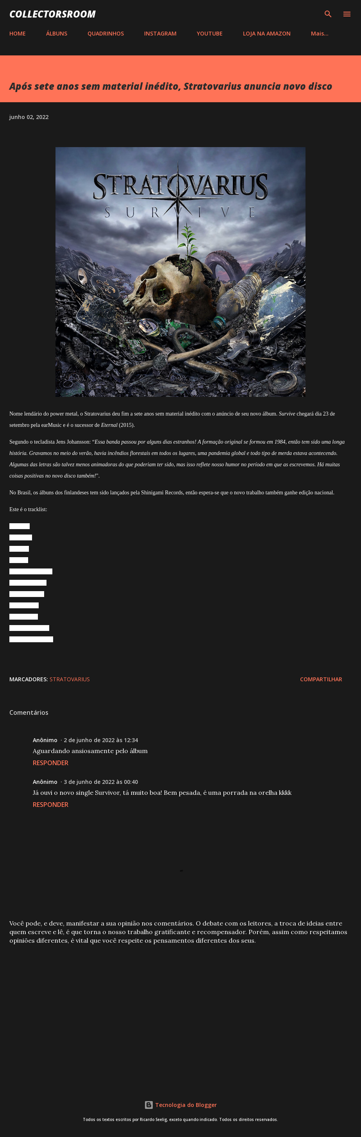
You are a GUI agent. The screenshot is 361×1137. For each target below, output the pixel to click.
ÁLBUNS (56, 33)
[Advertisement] (180, 1012)
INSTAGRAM (160, 33)
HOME (17, 33)
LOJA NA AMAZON (267, 33)
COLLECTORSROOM (52, 13)
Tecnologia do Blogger (180, 1105)
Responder (50, 763)
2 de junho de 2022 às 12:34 (101, 740)
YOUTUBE (210, 33)
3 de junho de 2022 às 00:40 (101, 781)
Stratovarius (70, 679)
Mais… (320, 33)
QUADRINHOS (106, 33)
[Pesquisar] (328, 14)
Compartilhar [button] (321, 679)
